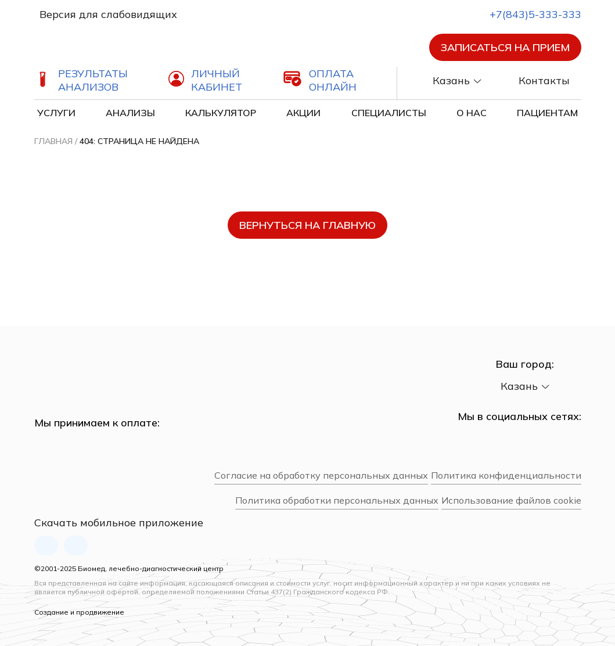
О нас (471, 113)
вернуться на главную (307, 225)
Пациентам (547, 113)
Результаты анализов (93, 80)
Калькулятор (220, 113)
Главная (53, 141)
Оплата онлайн (333, 80)
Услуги (56, 113)
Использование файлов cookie (511, 500)
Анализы (130, 113)
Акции (303, 113)
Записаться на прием (505, 47)
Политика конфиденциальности (506, 475)
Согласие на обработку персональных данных (321, 475)
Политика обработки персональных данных (336, 500)
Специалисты (388, 113)
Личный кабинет (216, 80)
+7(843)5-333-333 (525, 14)
